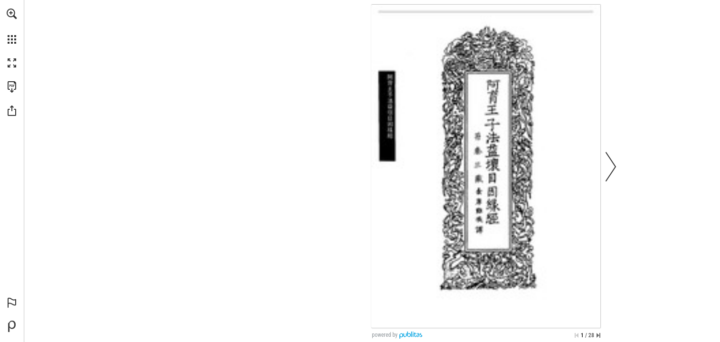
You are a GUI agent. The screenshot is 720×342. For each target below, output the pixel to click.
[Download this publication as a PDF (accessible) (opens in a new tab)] (12, 87)
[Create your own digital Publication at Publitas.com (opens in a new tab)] (12, 326)
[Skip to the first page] (576, 335)
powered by (385, 335)
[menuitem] (12, 26)
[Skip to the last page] (598, 335)
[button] (12, 14)
